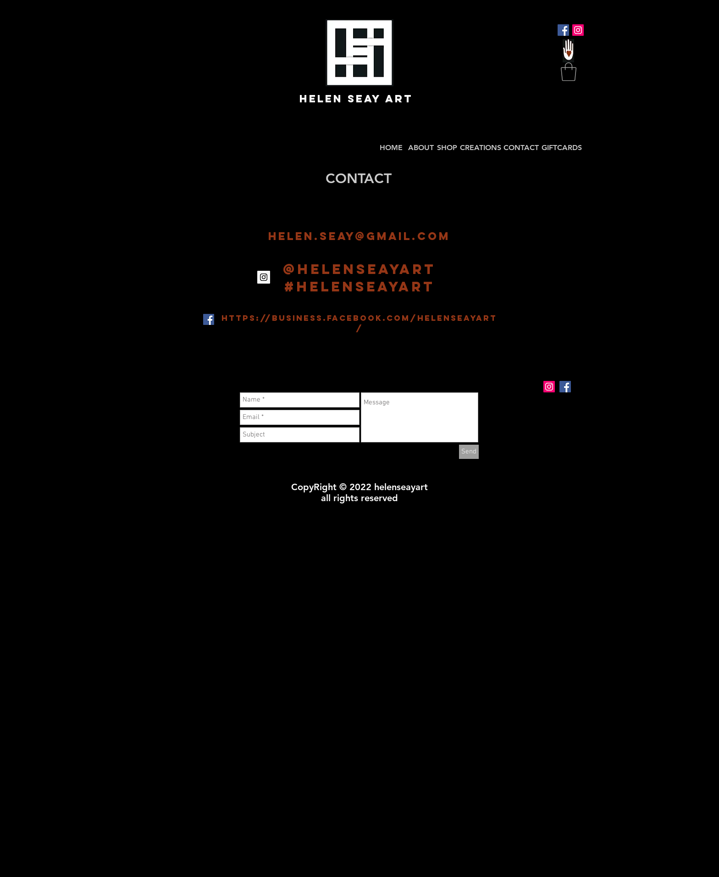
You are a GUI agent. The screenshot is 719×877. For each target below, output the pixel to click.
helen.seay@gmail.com (359, 236)
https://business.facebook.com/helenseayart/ (359, 323)
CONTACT (521, 147)
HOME (391, 147)
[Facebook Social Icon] (563, 30)
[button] (568, 71)
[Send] (469, 452)
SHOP (447, 147)
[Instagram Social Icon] (578, 30)
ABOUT (421, 147)
